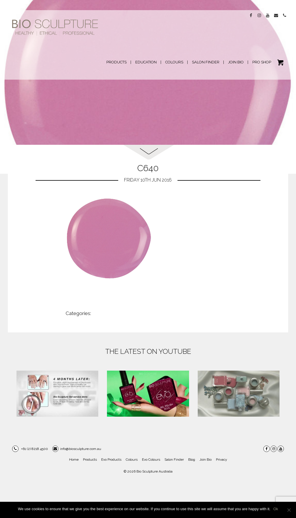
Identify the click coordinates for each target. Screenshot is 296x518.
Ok (275, 509)
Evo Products (111, 459)
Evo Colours (151, 459)
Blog (191, 459)
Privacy (221, 459)
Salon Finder (174, 459)
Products (90, 459)
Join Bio (205, 459)
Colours (132, 459)
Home (74, 459)
